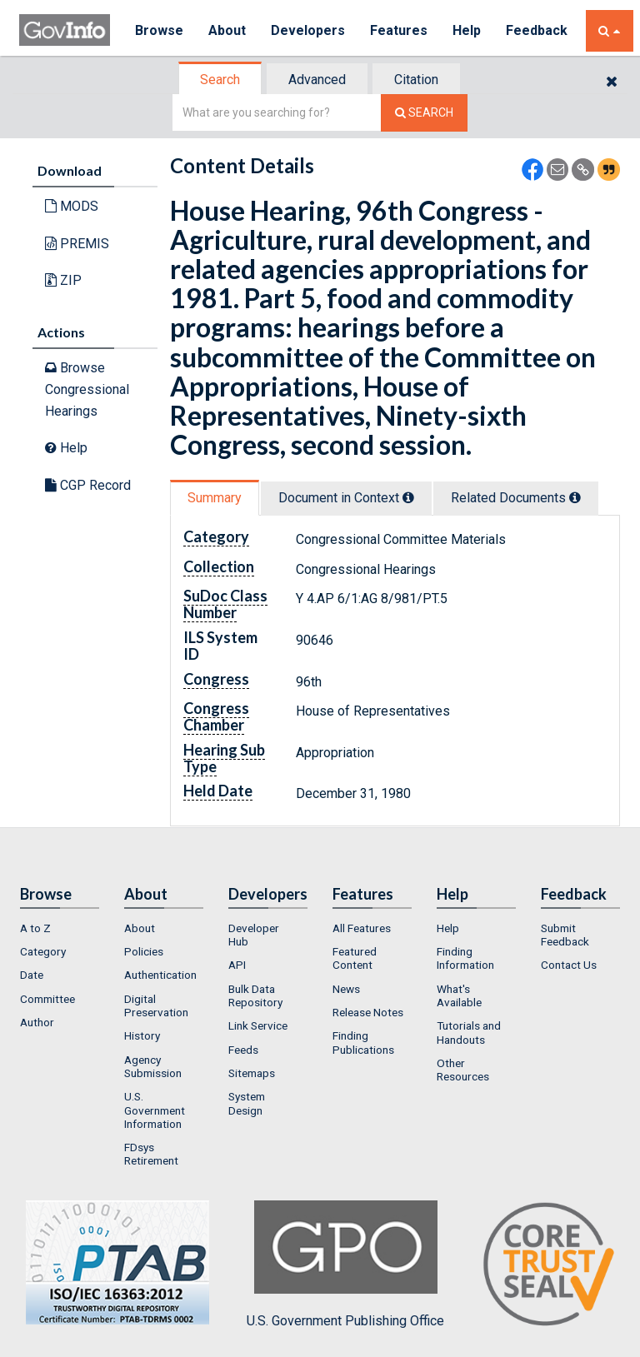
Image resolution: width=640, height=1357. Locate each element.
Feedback (537, 30)
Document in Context (346, 498)
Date (31, 974)
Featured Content (354, 958)
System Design (246, 1103)
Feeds (243, 1049)
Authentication (160, 974)
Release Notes (367, 1012)
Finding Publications (363, 1042)
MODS (71, 206)
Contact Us (569, 964)
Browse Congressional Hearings (87, 389)
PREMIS (77, 244)
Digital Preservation (156, 1005)
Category (43, 951)
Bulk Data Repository (255, 995)
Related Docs (516, 498)
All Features (361, 928)
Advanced (317, 79)
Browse (159, 30)
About (227, 30)
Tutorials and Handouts (469, 1032)
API (237, 964)
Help (466, 30)
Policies (143, 951)
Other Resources (463, 1069)
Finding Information (465, 958)
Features (399, 30)
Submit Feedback (565, 934)
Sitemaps (251, 1073)
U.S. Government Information (154, 1110)
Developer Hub (253, 934)
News (346, 988)
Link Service (258, 1025)
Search (220, 79)
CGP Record (88, 485)
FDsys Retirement (151, 1153)
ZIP (63, 280)
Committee (47, 998)
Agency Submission (153, 1066)
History (142, 1035)
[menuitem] (59, 928)
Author (37, 1022)
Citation (416, 79)
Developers (308, 30)
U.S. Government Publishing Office (345, 1264)
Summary (215, 498)
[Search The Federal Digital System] (424, 113)
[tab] (220, 79)
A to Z (35, 928)
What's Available (459, 995)
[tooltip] (408, 497)
